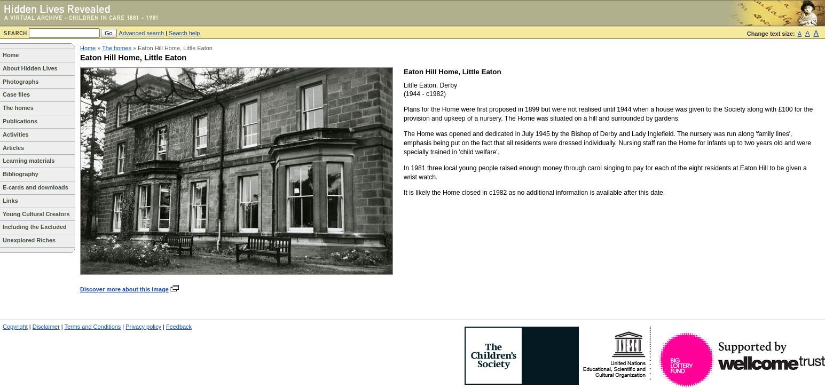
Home (11, 55)
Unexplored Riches (29, 240)
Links (10, 200)
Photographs (20, 81)
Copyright (15, 326)
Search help (184, 33)
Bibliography (20, 174)
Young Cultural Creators (36, 214)
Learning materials (28, 160)
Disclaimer (46, 326)
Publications (20, 121)
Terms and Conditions (93, 326)
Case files (16, 94)
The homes (18, 108)
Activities (16, 134)
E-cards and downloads (35, 187)
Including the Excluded (35, 227)
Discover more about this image (130, 289)
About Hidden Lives (30, 68)
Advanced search (141, 33)
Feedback (179, 326)
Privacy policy (143, 326)
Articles (13, 148)
